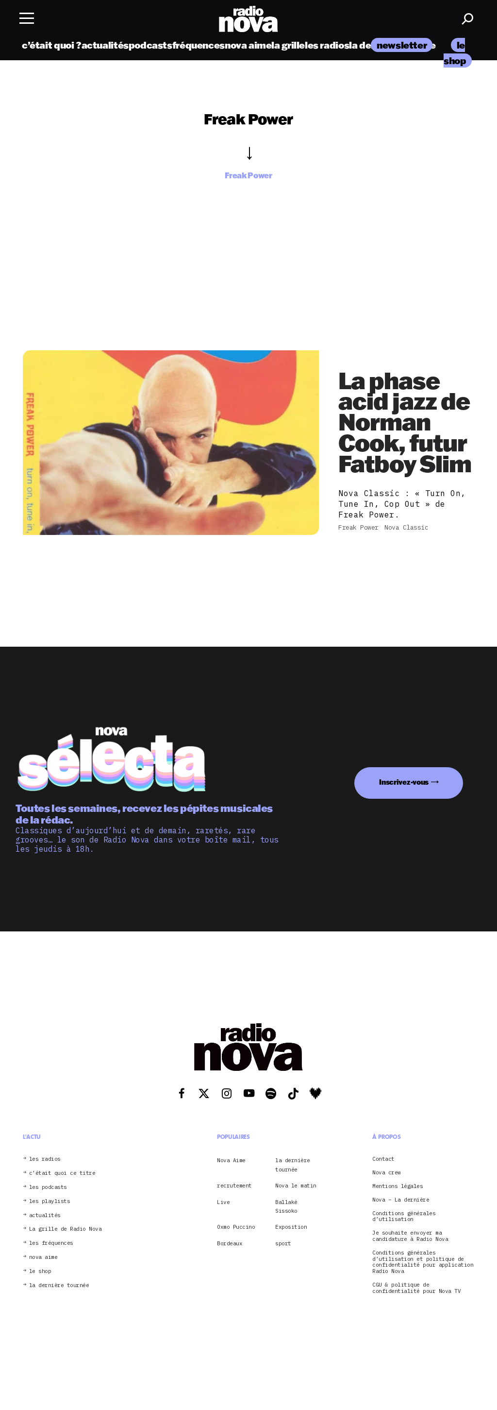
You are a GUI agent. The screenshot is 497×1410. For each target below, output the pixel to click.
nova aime (248, 45)
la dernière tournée (59, 1285)
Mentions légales (397, 1186)
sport (283, 1243)
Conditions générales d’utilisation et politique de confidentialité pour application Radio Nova (422, 1262)
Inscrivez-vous (404, 782)
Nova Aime (231, 1160)
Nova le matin (295, 1185)
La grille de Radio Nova (65, 1229)
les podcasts (48, 1187)
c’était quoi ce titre (62, 1173)
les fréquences (51, 1243)
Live (223, 1202)
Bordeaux (229, 1243)
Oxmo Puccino (236, 1226)
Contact (383, 1159)
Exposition (291, 1226)
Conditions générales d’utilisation (403, 1216)
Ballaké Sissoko (286, 1206)
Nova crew (386, 1172)
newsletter (402, 45)
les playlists (49, 1201)
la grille (288, 45)
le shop (40, 1271)
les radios (327, 45)
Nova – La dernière (400, 1200)
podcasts (150, 45)
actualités (105, 45)
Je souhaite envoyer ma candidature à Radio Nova (410, 1236)
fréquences (198, 45)
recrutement (234, 1185)
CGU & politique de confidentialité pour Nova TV (416, 1288)
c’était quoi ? (52, 45)
